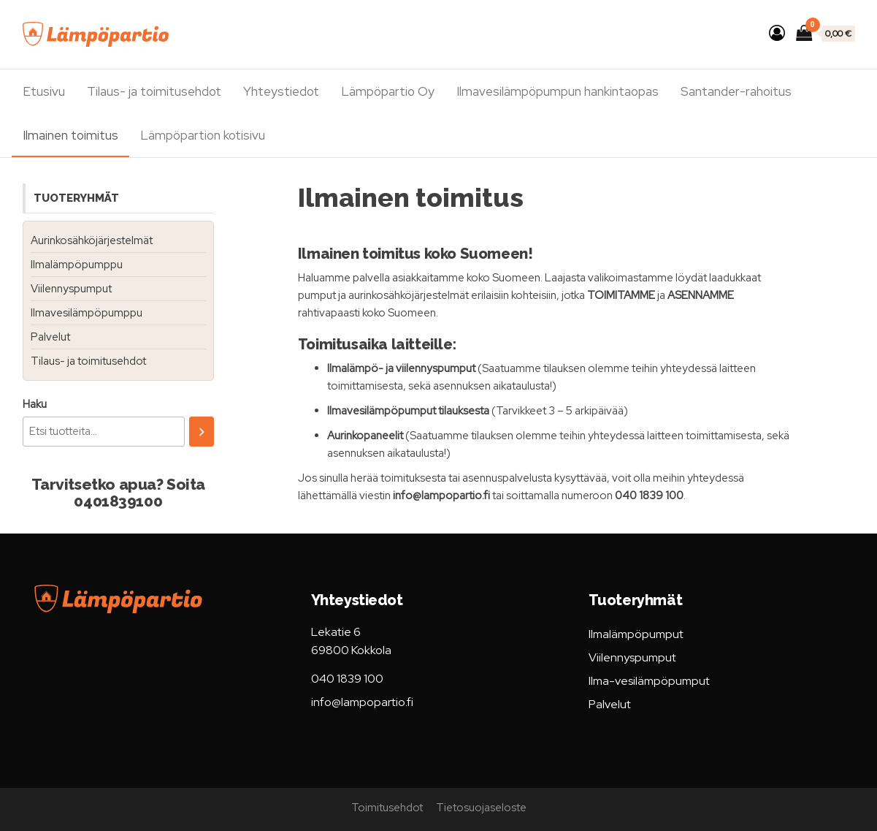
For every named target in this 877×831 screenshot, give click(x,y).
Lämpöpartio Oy (387, 91)
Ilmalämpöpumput (636, 634)
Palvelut (50, 337)
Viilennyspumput (71, 288)
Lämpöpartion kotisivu (202, 135)
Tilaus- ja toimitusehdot (154, 91)
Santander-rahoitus (736, 91)
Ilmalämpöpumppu (77, 264)
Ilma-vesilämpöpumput (649, 680)
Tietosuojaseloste (481, 807)
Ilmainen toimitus (70, 135)
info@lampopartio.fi (362, 702)
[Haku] (201, 432)
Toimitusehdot (387, 807)
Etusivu (44, 91)
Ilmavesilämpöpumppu (86, 313)
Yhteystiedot (281, 91)
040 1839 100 (347, 678)
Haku (35, 404)
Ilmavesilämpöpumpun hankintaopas (557, 91)
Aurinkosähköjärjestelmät (92, 240)
